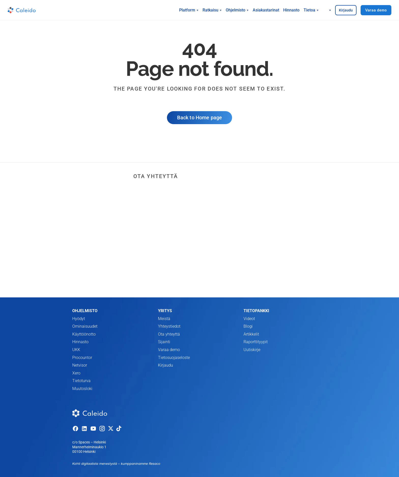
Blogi (248, 326)
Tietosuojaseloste (174, 357)
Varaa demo (169, 349)
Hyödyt (78, 318)
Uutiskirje (252, 349)
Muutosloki (82, 388)
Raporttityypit (256, 341)
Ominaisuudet (84, 326)
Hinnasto (291, 10)
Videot (249, 318)
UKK (76, 349)
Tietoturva (81, 380)
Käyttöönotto (84, 334)
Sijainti (164, 341)
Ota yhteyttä (169, 334)
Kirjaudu (165, 365)
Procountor (82, 357)
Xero (76, 373)
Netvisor (79, 365)
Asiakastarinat (266, 10)
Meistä (164, 318)
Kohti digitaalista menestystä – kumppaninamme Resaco (116, 463)
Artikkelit (251, 334)
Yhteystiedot (169, 326)
